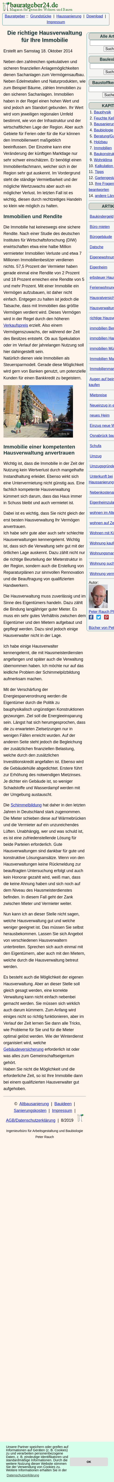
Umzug (95, 456)
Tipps (99, 172)
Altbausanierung (34, 1103)
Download (94, 16)
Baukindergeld (101, 216)
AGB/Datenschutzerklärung (30, 1120)
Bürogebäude (101, 237)
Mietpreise (98, 395)
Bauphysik (102, 112)
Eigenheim (98, 267)
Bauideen (63, 1103)
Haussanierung (68, 16)
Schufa (95, 446)
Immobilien (103, 148)
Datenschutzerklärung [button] (23, 1475)
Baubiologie (103, 130)
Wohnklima (103, 160)
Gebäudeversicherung (23, 1049)
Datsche (96, 247)
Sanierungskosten (30, 1110)
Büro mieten (100, 227)
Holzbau (101, 142)
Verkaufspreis (15, 325)
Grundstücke (40, 16)
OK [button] (89, 1462)
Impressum (56, 22)
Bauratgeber (15, 16)
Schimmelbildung (26, 805)
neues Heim (99, 415)
